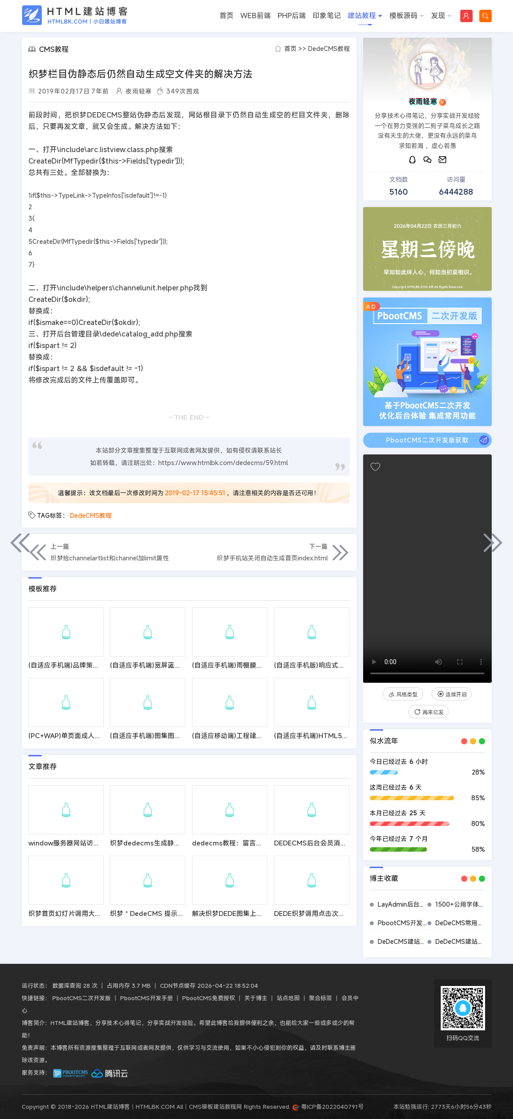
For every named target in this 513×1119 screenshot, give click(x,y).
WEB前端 (255, 15)
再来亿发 (428, 712)
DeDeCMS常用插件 (462, 923)
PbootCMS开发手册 (406, 923)
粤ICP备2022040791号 (328, 1107)
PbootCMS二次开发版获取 (437, 440)
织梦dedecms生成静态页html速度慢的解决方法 (182, 842)
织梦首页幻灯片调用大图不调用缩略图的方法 (94, 913)
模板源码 (406, 16)
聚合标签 (320, 998)
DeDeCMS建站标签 (405, 941)
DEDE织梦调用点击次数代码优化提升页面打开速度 (349, 913)
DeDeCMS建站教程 (462, 941)
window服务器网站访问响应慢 (74, 842)
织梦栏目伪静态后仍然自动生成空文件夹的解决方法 (140, 73)
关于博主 (255, 998)
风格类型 (403, 694)
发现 (441, 16)
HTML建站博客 (75, 15)
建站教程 (365, 16)
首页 (226, 15)
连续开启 (451, 694)
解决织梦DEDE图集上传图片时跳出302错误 (257, 913)
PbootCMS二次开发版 (81, 998)
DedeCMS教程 (329, 48)
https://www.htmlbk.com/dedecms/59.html (223, 462)
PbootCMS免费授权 (208, 998)
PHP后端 (292, 15)
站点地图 (288, 998)
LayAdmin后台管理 (405, 904)
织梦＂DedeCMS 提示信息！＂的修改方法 (173, 913)
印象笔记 (327, 15)
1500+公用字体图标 (463, 904)
